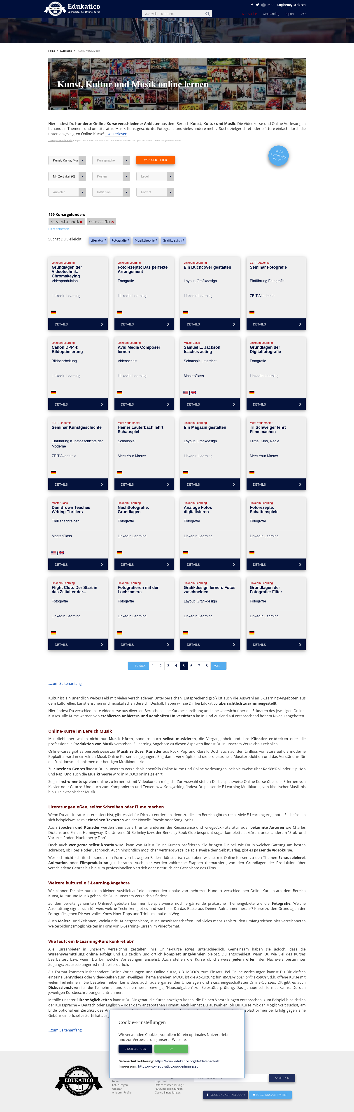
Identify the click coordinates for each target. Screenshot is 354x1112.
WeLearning (271, 14)
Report (289, 14)
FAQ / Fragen (120, 1096)
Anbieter (69, 192)
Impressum (162, 1092)
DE (267, 4)
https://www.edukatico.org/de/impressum (169, 1066)
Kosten (113, 176)
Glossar (117, 1099)
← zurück (138, 666)
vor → (218, 666)
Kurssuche (249, 14)
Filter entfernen (58, 229)
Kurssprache (113, 160)
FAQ (303, 14)
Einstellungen (135, 1049)
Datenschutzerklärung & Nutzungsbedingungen (170, 1097)
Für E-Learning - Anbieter (170, 1088)
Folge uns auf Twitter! (270, 1105)
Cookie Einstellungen (168, 1103)
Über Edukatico (164, 1080)
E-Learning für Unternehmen (173, 1084)
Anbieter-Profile (122, 1103)
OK (171, 1049)
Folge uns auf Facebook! (226, 1105)
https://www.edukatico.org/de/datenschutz (187, 1061)
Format (157, 192)
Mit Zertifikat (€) (69, 176)
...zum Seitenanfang (65, 683)
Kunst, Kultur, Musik (69, 160)
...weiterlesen (116, 133)
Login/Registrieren (291, 4)
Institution (113, 192)
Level (157, 176)
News (115, 1092)
